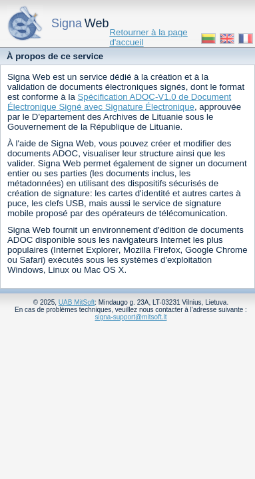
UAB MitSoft (77, 302)
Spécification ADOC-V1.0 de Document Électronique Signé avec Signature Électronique (119, 102)
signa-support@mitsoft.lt (131, 317)
